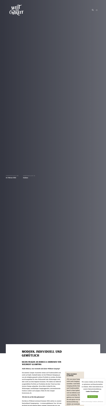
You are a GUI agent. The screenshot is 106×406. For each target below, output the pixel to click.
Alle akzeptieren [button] (92, 396)
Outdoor (25, 178)
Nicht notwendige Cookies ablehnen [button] (92, 401)
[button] (97, 10)
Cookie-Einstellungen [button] (92, 391)
